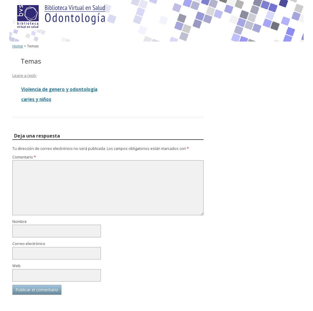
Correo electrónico (28, 243)
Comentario (24, 157)
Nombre (19, 221)
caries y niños (36, 99)
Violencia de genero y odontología (59, 89)
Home (17, 46)
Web (16, 265)
